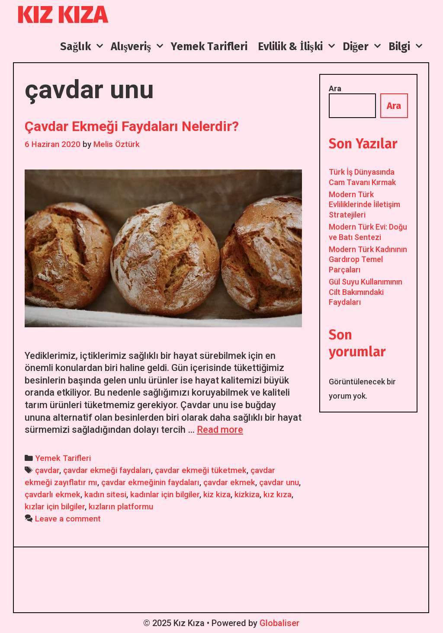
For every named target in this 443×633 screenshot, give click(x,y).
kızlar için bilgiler (55, 507)
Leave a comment (68, 519)
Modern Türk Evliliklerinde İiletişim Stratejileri (364, 204)
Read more (220, 429)
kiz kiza (217, 494)
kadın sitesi (105, 494)
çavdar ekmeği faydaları (107, 470)
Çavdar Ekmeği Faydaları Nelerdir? (132, 126)
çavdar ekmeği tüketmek (201, 470)
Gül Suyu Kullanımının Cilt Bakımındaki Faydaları (365, 292)
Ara (335, 88)
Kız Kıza (62, 15)
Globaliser (279, 623)
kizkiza (247, 494)
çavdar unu (279, 482)
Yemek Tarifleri (63, 458)
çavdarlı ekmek (52, 494)
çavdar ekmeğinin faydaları (150, 482)
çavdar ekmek (229, 482)
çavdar (47, 470)
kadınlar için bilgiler (164, 494)
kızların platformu (121, 507)
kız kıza (277, 494)
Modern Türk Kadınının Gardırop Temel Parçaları (368, 259)
